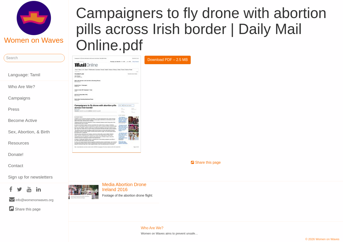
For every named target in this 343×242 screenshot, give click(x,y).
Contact (15, 165)
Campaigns (19, 98)
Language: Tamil (24, 74)
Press (13, 109)
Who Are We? (21, 86)
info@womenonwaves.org (31, 199)
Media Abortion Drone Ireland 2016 (124, 187)
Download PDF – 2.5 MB (167, 60)
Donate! (15, 154)
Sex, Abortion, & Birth (29, 131)
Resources (18, 143)
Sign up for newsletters (30, 177)
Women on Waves (34, 22)
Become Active (22, 120)
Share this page (25, 209)
